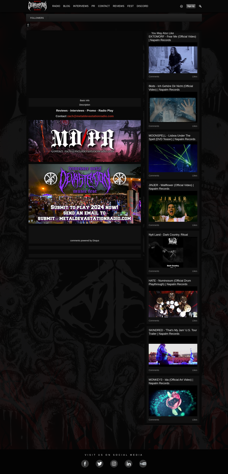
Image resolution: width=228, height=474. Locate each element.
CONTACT (104, 6)
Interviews (77, 110)
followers (37, 18)
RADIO (56, 6)
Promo (92, 110)
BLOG (66, 6)
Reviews (62, 110)
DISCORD (142, 6)
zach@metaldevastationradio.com (90, 116)
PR (93, 6)
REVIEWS (118, 6)
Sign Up (190, 6)
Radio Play (106, 110)
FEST (130, 6)
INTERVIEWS (80, 6)
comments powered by (84, 240)
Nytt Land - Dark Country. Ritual (168, 234)
